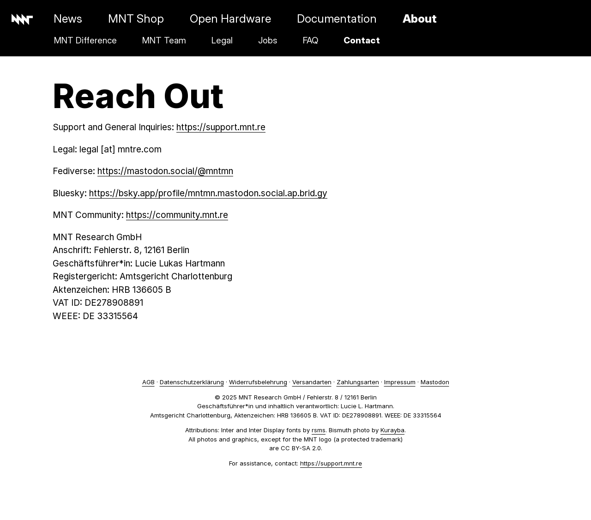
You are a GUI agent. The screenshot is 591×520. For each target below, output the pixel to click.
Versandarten (312, 382)
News (68, 18)
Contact (362, 40)
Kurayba (392, 430)
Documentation (337, 18)
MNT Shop (136, 18)
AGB (148, 382)
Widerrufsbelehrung (258, 382)
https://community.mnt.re (177, 215)
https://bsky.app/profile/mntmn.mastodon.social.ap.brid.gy (208, 193)
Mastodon (435, 382)
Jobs (267, 40)
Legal (222, 40)
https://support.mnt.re (220, 127)
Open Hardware (230, 18)
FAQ (310, 40)
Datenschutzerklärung (192, 382)
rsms (319, 430)
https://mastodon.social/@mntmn (165, 171)
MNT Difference (85, 40)
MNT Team (164, 40)
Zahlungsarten (358, 382)
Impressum (400, 382)
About (420, 18)
